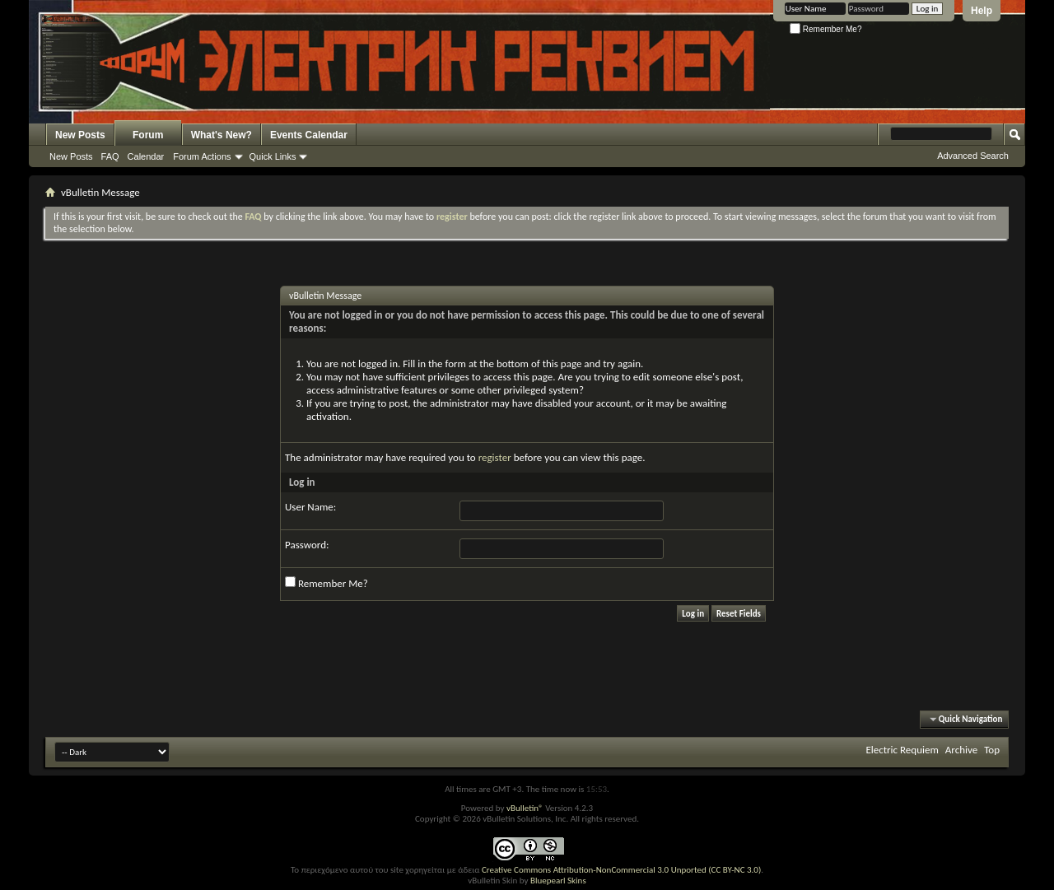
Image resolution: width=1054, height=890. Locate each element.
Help (981, 10)
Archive (961, 749)
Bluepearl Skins (558, 880)
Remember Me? (825, 29)
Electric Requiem (901, 749)
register (494, 457)
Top (992, 749)
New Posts (80, 135)
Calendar (146, 156)
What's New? (221, 135)
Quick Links (273, 156)
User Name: (310, 507)
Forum (148, 135)
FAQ (110, 156)
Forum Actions (202, 156)
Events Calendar (308, 135)
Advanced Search (973, 156)
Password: (307, 544)
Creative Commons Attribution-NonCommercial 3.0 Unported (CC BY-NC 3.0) (621, 869)
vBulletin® (524, 808)
